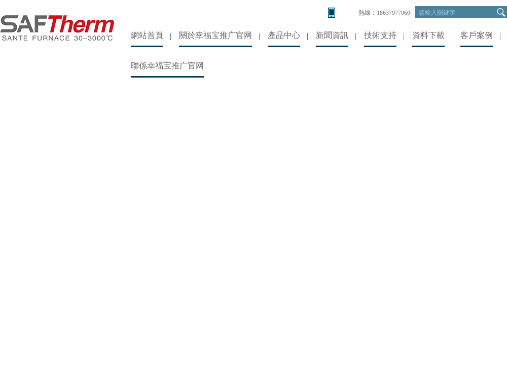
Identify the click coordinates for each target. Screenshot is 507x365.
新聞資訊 (332, 35)
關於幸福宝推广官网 (215, 35)
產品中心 (284, 35)
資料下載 (428, 35)
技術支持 (380, 35)
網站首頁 (147, 35)
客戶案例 (476, 35)
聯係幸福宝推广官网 (167, 65)
